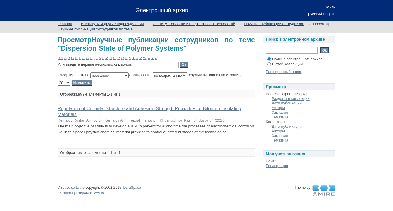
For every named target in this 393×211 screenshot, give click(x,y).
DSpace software (71, 188)
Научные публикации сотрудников (274, 24)
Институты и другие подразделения (112, 24)
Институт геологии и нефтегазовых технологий (194, 24)
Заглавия (280, 112)
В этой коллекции (285, 64)
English (329, 14)
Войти (330, 7)
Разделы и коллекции (291, 98)
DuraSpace (132, 188)
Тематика (280, 117)
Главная (65, 24)
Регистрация (277, 166)
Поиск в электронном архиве (295, 59)
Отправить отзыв (90, 193)
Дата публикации (287, 103)
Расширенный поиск (283, 71)
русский (315, 14)
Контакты (65, 193)
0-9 (60, 58)
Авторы (278, 108)
